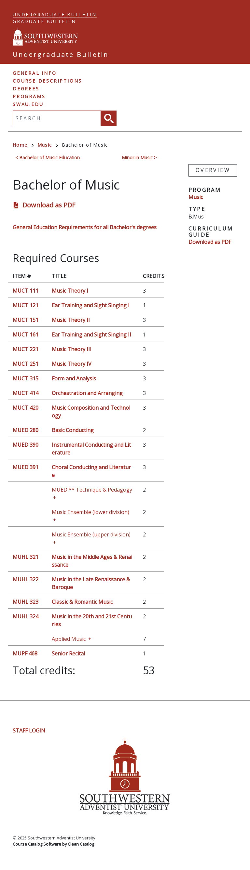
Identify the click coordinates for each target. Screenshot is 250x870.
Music (47, 145)
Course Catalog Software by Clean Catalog (53, 844)
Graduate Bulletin (44, 21)
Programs (29, 96)
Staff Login (29, 730)
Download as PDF (48, 205)
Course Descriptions (47, 81)
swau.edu (28, 104)
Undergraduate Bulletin (55, 14)
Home (23, 145)
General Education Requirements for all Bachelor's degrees (85, 227)
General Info (35, 73)
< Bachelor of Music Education (47, 157)
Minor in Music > (139, 157)
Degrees (26, 89)
